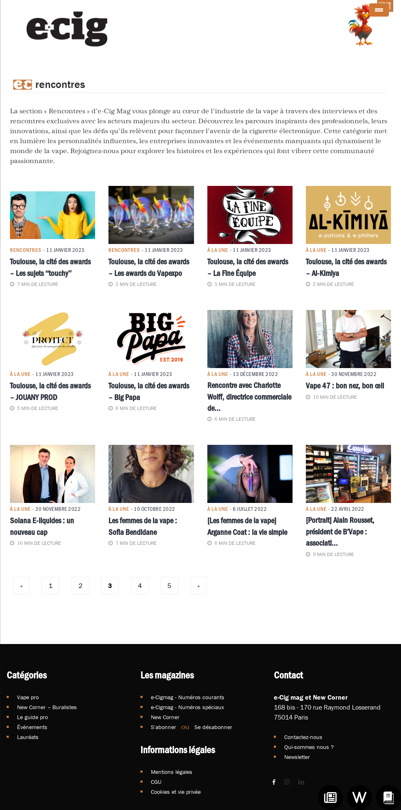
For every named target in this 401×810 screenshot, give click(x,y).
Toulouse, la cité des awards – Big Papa (148, 391)
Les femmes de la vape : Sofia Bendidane (142, 526)
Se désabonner (213, 727)
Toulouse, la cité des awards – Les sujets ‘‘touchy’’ (50, 267)
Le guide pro (32, 717)
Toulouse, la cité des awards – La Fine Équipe (247, 267)
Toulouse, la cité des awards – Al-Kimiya (346, 267)
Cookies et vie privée (176, 791)
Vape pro (28, 697)
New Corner (165, 717)
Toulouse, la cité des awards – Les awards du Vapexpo (148, 267)
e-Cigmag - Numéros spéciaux (187, 707)
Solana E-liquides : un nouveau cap (42, 526)
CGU (156, 782)
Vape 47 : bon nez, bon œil (345, 385)
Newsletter (297, 757)
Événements (32, 727)
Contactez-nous (303, 737)
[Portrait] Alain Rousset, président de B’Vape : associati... (340, 531)
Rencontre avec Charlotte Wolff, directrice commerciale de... (249, 396)
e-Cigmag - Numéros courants (187, 697)
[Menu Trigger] (379, 10)
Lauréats (28, 737)
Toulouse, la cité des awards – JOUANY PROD (50, 391)
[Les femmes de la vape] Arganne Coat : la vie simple (247, 526)
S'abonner (163, 727)
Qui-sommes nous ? (309, 747)
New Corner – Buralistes (47, 707)
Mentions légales (171, 772)
